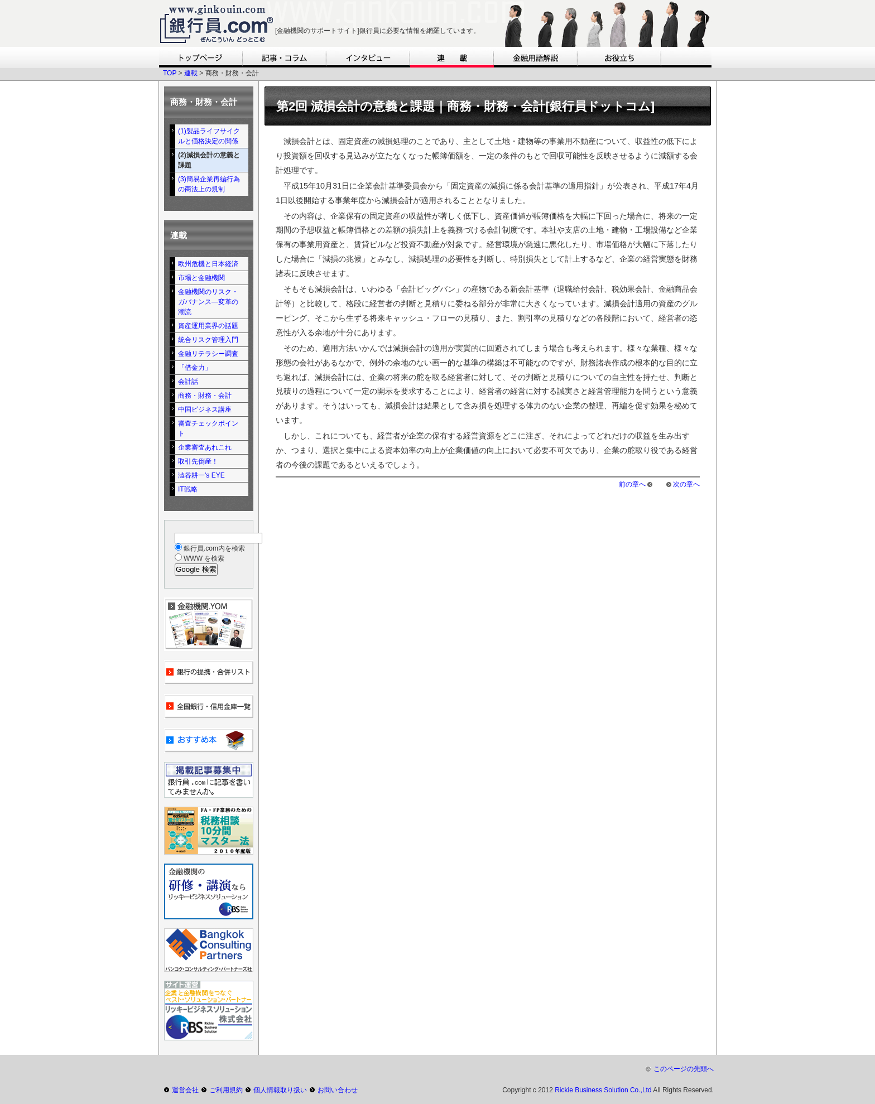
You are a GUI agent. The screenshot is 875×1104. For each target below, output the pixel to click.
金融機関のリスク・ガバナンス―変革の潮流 (208, 302)
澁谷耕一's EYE (201, 475)
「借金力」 (194, 368)
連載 (191, 73)
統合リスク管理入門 (208, 340)
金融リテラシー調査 (208, 354)
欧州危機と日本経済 (208, 264)
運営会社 (185, 1090)
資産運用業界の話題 (208, 326)
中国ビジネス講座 (205, 409)
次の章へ (686, 484)
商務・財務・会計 (205, 395)
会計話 (188, 381)
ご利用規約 (226, 1090)
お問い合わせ (338, 1090)
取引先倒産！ (198, 461)
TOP (169, 73)
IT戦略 (188, 489)
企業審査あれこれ (205, 447)
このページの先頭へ (683, 1069)
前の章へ (632, 484)
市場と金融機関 (201, 278)
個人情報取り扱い (280, 1090)
